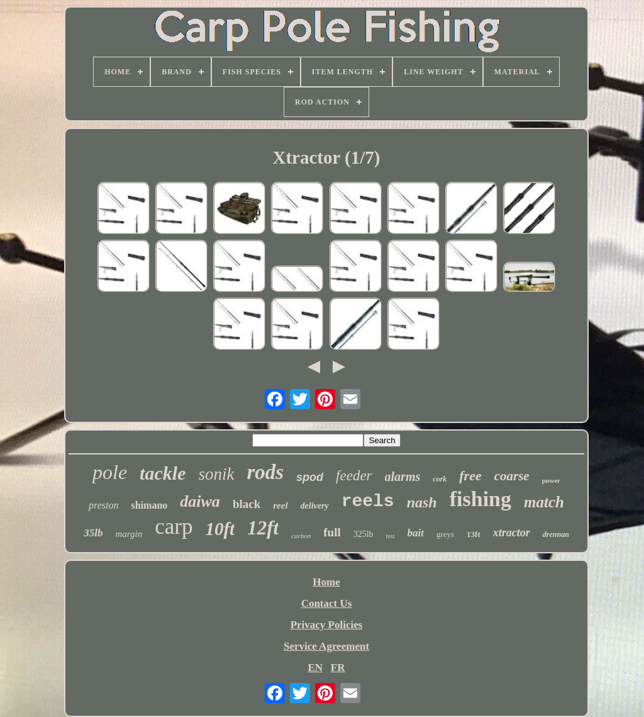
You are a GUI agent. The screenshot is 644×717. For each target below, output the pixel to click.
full (331, 532)
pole (109, 472)
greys (445, 534)
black (246, 504)
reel (280, 505)
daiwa (200, 501)
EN (315, 668)
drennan (556, 534)
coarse (512, 475)
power (551, 480)
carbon (301, 535)
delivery (315, 506)
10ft (220, 529)
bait (415, 533)
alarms (403, 476)
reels (367, 501)
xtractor (511, 532)
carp (173, 526)
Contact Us (326, 603)
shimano (149, 505)
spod (309, 477)
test (390, 536)
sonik (216, 474)
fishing (480, 499)
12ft (263, 528)
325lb (363, 534)
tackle (163, 473)
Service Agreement (326, 646)
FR (338, 668)
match (544, 502)
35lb (93, 533)
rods (265, 472)
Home (326, 582)
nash (422, 502)
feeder (354, 475)
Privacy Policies (327, 625)
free (470, 475)
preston (103, 505)
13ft (473, 534)
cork (440, 479)
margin (128, 534)
